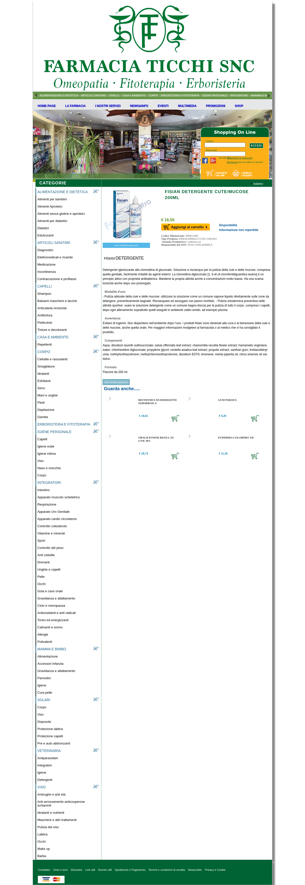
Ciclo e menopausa (51, 605)
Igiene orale (45, 446)
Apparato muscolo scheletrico (58, 497)
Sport (41, 540)
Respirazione (46, 504)
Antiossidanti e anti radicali (56, 613)
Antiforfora (44, 315)
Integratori (44, 765)
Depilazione (45, 410)
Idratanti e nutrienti (50, 812)
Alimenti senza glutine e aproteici (61, 214)
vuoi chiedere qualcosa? (126, 245)
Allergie (42, 634)
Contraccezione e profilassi (56, 279)
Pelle (41, 577)
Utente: (210, 141)
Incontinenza (46, 272)
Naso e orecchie (49, 468)
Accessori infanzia (50, 663)
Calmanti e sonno (50, 627)
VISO (41, 787)
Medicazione (46, 264)
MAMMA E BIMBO (262, 95)
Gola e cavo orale (50, 591)
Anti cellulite (46, 555)
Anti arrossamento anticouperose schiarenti (61, 803)
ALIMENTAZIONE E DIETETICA (59, 95)
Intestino (43, 490)
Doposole (44, 722)
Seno (41, 388)
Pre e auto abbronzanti (53, 743)
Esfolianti (44, 381)
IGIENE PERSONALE (214, 95)
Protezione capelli (50, 736)
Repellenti (44, 344)
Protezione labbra (50, 729)
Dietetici (43, 228)
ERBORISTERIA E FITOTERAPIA (180, 95)
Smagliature (46, 366)
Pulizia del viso (48, 827)
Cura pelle (44, 692)
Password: (211, 149)
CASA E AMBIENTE (134, 95)
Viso (40, 461)
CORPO (153, 95)
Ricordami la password (239, 157)
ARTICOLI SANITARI (93, 95)
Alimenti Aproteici (49, 206)
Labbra (42, 834)
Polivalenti (44, 642)
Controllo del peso (50, 548)
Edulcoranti (45, 235)
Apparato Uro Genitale (53, 512)
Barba (41, 856)
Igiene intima (46, 453)
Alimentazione (47, 656)
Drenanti (43, 562)
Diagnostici (45, 250)
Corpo (41, 475)
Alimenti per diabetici (52, 221)
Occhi (41, 584)
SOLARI (43, 700)
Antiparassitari (47, 758)
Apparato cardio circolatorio (57, 519)
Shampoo (44, 293)
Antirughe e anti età (51, 794)
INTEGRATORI (239, 95)
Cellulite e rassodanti (52, 359)
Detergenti (44, 780)
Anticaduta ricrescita (52, 308)
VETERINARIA (49, 751)
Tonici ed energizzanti (53, 620)
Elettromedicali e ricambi (55, 257)
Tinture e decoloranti (52, 330)
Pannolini (44, 678)
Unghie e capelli (49, 569)
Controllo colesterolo (52, 526)
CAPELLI (114, 95)
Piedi (41, 402)
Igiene (41, 685)
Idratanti (43, 373)
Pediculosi (44, 322)
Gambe (42, 417)
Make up (43, 849)
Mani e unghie (47, 395)
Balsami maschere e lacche (57, 301)
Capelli (42, 439)
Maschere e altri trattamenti (57, 820)
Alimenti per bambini (52, 199)
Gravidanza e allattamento (56, 598)
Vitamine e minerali (51, 533)
